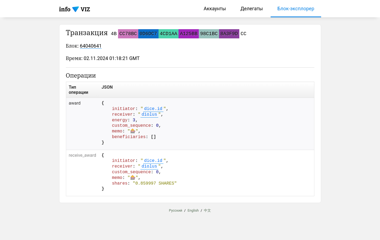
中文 (207, 210)
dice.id (153, 109)
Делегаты (251, 8)
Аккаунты (215, 8)
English (193, 210)
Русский (175, 210)
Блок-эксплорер (295, 8)
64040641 (91, 46)
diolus (149, 115)
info (65, 9)
